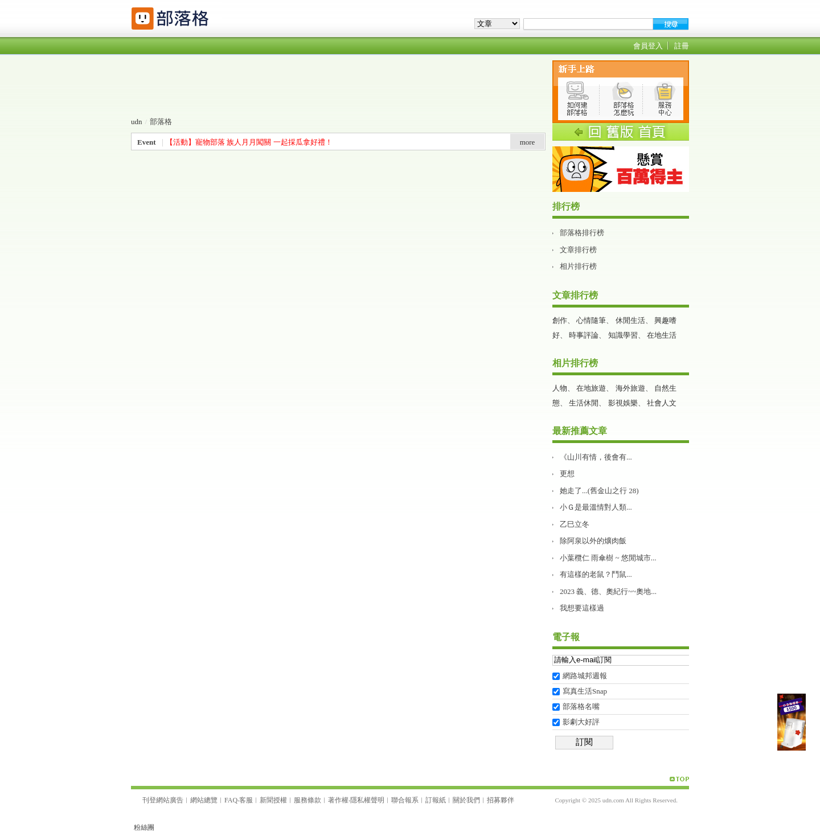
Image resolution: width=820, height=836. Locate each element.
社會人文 (661, 403)
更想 (567, 473)
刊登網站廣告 (162, 800)
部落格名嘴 (581, 706)
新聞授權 (273, 800)
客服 (246, 800)
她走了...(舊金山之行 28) (599, 490)
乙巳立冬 (574, 524)
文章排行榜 (578, 249)
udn (136, 121)
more (527, 142)
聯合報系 (405, 800)
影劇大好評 (581, 722)
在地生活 (661, 335)
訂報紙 (435, 800)
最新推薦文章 (579, 431)
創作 (559, 320)
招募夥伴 (500, 800)
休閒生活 (630, 320)
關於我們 (466, 800)
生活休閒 (583, 403)
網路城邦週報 (585, 675)
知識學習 (623, 335)
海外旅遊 (630, 388)
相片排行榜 (578, 266)
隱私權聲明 (367, 800)
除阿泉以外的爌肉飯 (593, 540)
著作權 (338, 800)
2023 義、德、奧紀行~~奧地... (608, 591)
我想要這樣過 (582, 608)
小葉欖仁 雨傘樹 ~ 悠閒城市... (608, 558)
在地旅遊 (591, 388)
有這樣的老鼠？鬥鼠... (596, 574)
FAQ (230, 800)
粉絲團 (144, 827)
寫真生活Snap (585, 691)
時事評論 (583, 335)
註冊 (681, 46)
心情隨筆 (591, 320)
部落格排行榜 (582, 232)
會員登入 (648, 46)
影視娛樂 (623, 403)
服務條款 (307, 800)
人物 (559, 388)
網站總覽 (204, 800)
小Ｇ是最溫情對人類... (596, 507)
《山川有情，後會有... (596, 457)
